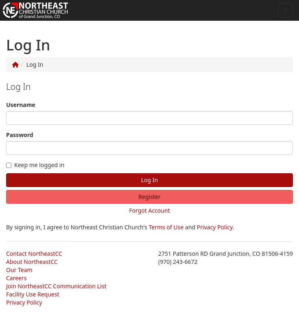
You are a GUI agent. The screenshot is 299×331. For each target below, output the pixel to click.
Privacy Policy (215, 227)
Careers (16, 278)
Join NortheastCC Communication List (56, 286)
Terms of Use (166, 227)
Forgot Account (149, 210)
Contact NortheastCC (34, 253)
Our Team (19, 270)
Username (20, 105)
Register (149, 196)
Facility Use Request (32, 294)
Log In (149, 180)
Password (19, 135)
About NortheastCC (32, 262)
